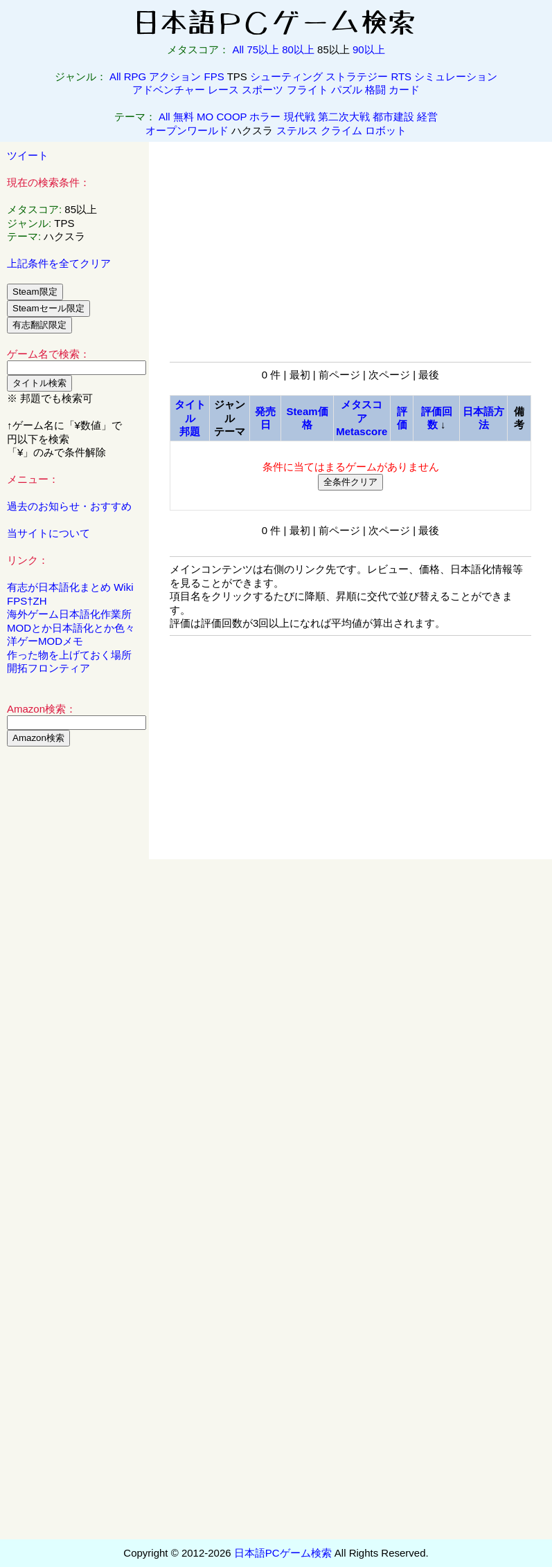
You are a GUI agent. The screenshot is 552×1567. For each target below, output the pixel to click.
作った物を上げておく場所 (69, 655)
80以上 (298, 49)
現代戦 (299, 116)
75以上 (263, 49)
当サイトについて (48, 533)
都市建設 (393, 116)
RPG (135, 76)
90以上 (369, 49)
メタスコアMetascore (361, 417)
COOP (231, 116)
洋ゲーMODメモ (45, 641)
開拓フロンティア (48, 668)
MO (205, 116)
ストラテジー (357, 76)
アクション (175, 76)
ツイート (27, 155)
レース (223, 89)
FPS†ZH (27, 601)
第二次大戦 (344, 116)
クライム (341, 130)
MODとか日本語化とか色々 (71, 628)
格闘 (375, 89)
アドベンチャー (168, 89)
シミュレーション (455, 76)
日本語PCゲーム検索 (283, 1553)
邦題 (189, 431)
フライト (307, 89)
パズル (346, 89)
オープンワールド (187, 130)
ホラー (265, 116)
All (238, 49)
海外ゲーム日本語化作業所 (69, 614)
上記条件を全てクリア (59, 263)
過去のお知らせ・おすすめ (69, 506)
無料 (183, 116)
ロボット (386, 130)
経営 (427, 116)
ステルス (297, 130)
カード (404, 89)
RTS (401, 76)
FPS (214, 76)
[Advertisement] (74, 967)
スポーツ (262, 89)
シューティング (286, 76)
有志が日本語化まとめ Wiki (70, 587)
